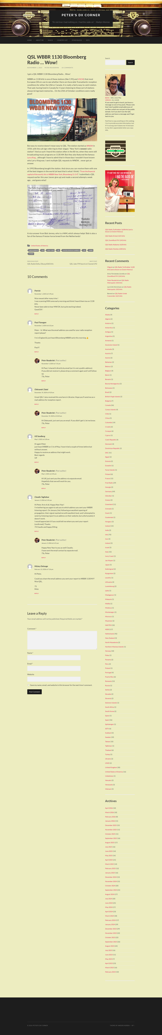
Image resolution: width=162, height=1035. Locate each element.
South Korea (109, 711)
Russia (107, 685)
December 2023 (111, 929)
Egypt (107, 457)
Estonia (108, 461)
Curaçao (108, 431)
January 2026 (110, 821)
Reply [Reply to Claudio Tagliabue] (37, 531)
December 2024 (111, 877)
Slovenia (108, 698)
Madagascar (109, 595)
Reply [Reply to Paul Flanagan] (37, 351)
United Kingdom (111, 767)
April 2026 (109, 808)
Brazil (107, 392)
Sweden (108, 737)
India (107, 530)
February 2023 (110, 972)
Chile (107, 414)
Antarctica (109, 327)
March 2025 (109, 864)
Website (30, 674)
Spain (107, 720)
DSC (106, 452)
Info (106, 534)
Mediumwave (33, 250)
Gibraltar (108, 496)
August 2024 (109, 894)
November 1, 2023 (34, 67)
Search (107, 58)
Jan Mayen (109, 560)
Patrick (37, 290)
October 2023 (110, 937)
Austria (107, 353)
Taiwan (107, 741)
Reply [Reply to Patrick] (37, 314)
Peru (107, 664)
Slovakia (108, 694)
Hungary (108, 522)
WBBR (91, 250)
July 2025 (108, 847)
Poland (107, 668)
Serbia (107, 690)
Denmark (108, 444)
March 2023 (109, 967)
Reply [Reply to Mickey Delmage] (37, 593)
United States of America (39, 246)
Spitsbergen (109, 724)
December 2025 (111, 825)
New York (50, 250)
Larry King (31, 157)
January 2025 (110, 873)
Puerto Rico (109, 677)
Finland (108, 474)
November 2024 (111, 881)
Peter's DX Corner (81, 15)
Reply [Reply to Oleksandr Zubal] (37, 404)
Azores (107, 358)
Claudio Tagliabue (42, 496)
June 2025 (109, 851)
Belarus (108, 366)
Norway (108, 651)
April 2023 (109, 963)
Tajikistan (108, 746)
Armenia (108, 340)
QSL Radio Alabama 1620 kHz (115, 244)
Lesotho (108, 578)
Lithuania (108, 582)
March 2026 (109, 812)
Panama (108, 659)
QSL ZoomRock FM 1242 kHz (115, 240)
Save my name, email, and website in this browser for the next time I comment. (61, 684)
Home (29, 40)
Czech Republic (110, 440)
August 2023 (109, 946)
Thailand (108, 750)
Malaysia (108, 599)
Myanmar (108, 621)
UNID (107, 763)
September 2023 (111, 942)
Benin (107, 375)
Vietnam (108, 789)
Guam (107, 513)
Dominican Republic (112, 448)
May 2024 (108, 907)
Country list (62, 40)
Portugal (108, 672)
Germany (108, 491)
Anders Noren (124, 1025)
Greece (107, 500)
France (107, 478)
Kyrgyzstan (109, 573)
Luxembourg (109, 586)
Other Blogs (77, 40)
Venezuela (109, 784)
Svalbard (108, 733)
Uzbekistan (109, 776)
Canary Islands (110, 409)
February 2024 (110, 920)
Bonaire (108, 379)
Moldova (108, 608)
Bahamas (108, 362)
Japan (107, 565)
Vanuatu (108, 780)
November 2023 (111, 933)
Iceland (107, 526)
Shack (50, 40)
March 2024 (109, 916)
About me (40, 40)
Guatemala (109, 517)
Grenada (108, 509)
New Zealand (110, 638)
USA (84, 250)
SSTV (88, 40)
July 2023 (108, 950)
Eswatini (108, 465)
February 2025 (110, 868)
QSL (58, 250)
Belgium (108, 371)
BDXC (107, 98)
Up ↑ (133, 1025)
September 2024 (111, 890)
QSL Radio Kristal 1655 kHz (115, 236)
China (107, 418)
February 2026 (110, 817)
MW (42, 250)
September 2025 (111, 838)
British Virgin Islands (112, 396)
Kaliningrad (109, 569)
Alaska (107, 314)
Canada (108, 405)
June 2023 (109, 954)
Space (107, 716)
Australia (108, 349)
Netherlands (109, 634)
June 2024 (109, 903)
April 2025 (109, 860)
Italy (106, 552)
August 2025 (109, 842)
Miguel (109, 267)
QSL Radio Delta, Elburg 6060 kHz (40, 262)
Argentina (108, 336)
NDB (107, 629)
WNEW (90, 145)
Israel (107, 547)
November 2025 (111, 829)
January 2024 (110, 924)
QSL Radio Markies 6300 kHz (115, 249)
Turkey (107, 754)
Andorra (108, 323)
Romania (108, 681)
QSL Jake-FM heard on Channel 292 (83, 262)
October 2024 (110, 886)
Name (30, 652)
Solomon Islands (111, 703)
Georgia (108, 487)
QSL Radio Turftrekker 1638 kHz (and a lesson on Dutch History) (119, 230)
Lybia (107, 590)
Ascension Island (111, 345)
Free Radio (109, 483)
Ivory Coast (109, 556)
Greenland (109, 504)
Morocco (108, 616)
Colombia (108, 422)
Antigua (108, 332)
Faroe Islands (110, 470)
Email (30, 663)
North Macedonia (111, 642)
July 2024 (108, 898)
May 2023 (108, 959)
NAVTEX (108, 625)
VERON (108, 100)
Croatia (108, 427)
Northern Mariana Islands (114, 647)
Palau (107, 655)
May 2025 (108, 855)
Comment (31, 628)
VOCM (81, 79)
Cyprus (107, 435)
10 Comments (67, 67)
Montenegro (109, 612)
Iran (106, 539)
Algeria (107, 319)
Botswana (108, 388)
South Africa (109, 707)
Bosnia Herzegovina (112, 383)
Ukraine (108, 759)
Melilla (107, 603)
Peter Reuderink (52, 67)
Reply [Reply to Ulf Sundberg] (37, 462)
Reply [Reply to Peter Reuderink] (44, 380)
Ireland (107, 543)
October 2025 (110, 834)
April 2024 (109, 911)
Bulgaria (108, 401)
